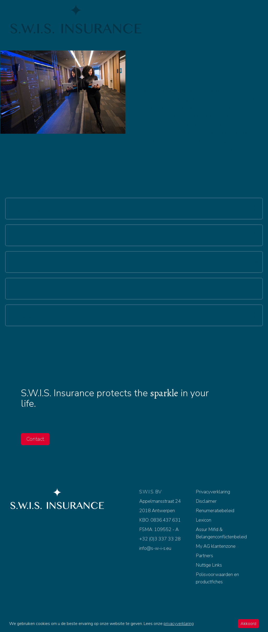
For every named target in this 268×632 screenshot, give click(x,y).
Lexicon (203, 520)
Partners (204, 555)
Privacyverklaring (213, 492)
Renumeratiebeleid (215, 510)
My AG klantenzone (216, 546)
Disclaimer (206, 501)
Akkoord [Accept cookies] (248, 624)
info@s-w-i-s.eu (155, 548)
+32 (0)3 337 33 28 (160, 539)
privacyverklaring (179, 624)
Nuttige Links (209, 565)
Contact (35, 439)
